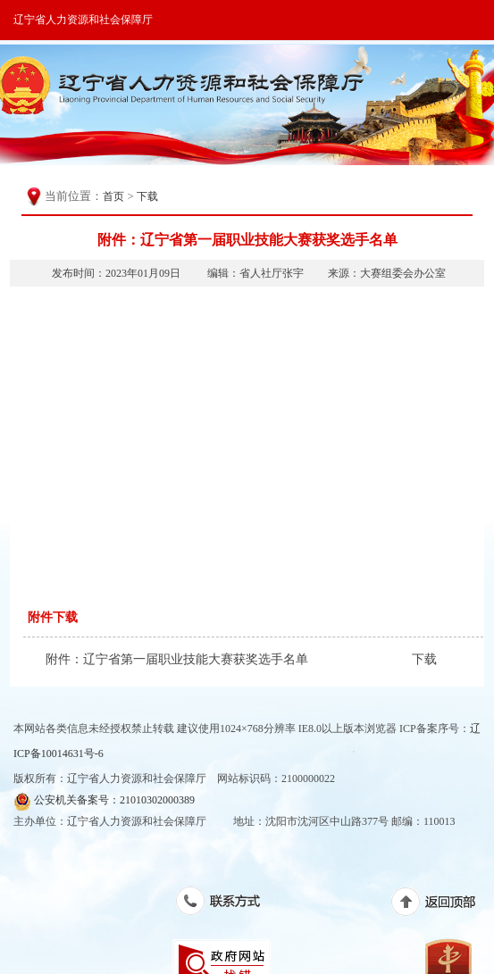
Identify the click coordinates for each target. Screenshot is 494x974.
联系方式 (227, 904)
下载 (147, 196)
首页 (113, 196)
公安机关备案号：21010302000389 (104, 801)
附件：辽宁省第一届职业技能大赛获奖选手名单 (177, 659)
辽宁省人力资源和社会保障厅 (83, 19)
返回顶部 (442, 905)
